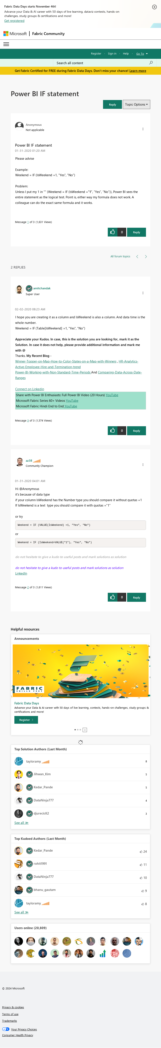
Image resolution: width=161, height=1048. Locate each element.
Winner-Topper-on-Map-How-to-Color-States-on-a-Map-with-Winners (65, 361)
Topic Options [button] (135, 104)
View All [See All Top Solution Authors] (21, 823)
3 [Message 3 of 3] (28, 420)
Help (126, 53)
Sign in (112, 53)
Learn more (137, 70)
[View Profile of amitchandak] (41, 288)
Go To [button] (140, 53)
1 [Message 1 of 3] (28, 222)
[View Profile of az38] (29, 460)
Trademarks (9, 1021)
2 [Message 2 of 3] (28, 587)
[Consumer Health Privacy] (80, 1035)
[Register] (26, 720)
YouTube (112, 395)
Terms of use (10, 1014)
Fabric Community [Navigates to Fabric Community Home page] (48, 33)
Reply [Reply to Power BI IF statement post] (136, 232)
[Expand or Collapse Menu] (6, 44)
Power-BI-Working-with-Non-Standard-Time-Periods (53, 372)
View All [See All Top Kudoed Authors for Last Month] (21, 912)
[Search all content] (105, 63)
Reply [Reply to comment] (136, 430)
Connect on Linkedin (29, 389)
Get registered (14, 20)
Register (96, 53)
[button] (112, 104)
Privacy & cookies (13, 1007)
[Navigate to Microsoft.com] (15, 33)
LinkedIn (21, 574)
